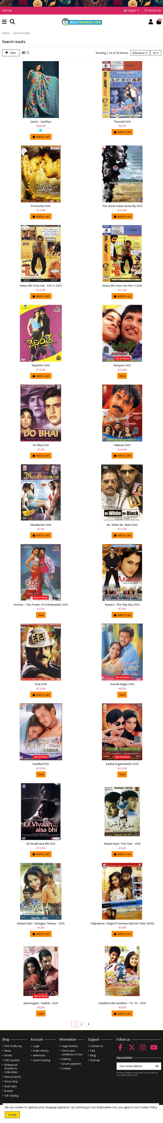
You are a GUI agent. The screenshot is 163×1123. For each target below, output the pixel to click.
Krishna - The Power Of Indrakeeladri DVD (41, 604)
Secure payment (71, 1063)
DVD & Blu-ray (13, 1046)
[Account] (151, 22)
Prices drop (11, 1081)
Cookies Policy (148, 1107)
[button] (4, 22)
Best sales (10, 1086)
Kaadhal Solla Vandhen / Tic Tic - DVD (122, 1003)
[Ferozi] (40, 130)
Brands (8, 1091)
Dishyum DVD (122, 365)
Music (7, 1050)
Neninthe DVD (41, 365)
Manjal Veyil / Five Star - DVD (122, 843)
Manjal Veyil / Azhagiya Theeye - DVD (41, 923)
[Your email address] (135, 1066)
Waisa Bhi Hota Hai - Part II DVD (41, 285)
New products (12, 1076)
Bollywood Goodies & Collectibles (11, 1068)
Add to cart (41, 136)
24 (156, 53)
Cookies (66, 1068)
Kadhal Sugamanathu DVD (122, 764)
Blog (93, 1055)
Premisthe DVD (41, 206)
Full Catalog (11, 1095)
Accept (12, 1114)
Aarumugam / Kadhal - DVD (40, 1003)
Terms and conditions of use (71, 1052)
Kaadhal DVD (40, 764)
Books (8, 1055)
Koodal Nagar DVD (122, 684)
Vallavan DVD (122, 445)
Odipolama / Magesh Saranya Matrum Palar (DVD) (122, 923)
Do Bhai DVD (41, 445)
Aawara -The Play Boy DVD (122, 604)
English (132, 10)
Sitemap (7, 10)
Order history (41, 1050)
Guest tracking (41, 1060)
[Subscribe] (157, 1066)
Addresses (39, 1055)
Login (36, 1046)
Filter (10, 53)
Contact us (96, 1046)
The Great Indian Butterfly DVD (122, 206)
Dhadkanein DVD (40, 525)
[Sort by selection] (140, 53)
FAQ (92, 1050)
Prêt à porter (12, 1060)
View (122, 376)
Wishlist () (152, 10)
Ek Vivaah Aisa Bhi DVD (40, 843)
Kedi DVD (41, 684)
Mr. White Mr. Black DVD (122, 525)
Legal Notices (69, 1046)
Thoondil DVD (122, 121)
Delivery (66, 1059)
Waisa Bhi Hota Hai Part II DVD (122, 285)
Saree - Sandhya (40, 121)
